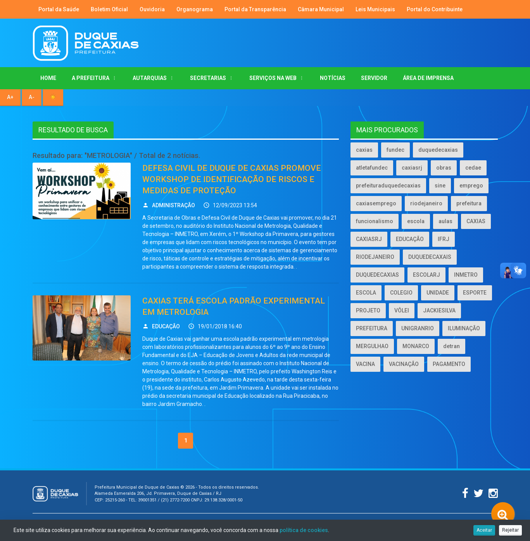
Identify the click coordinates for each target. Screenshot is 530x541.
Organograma (194, 9)
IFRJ (443, 239)
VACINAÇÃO (404, 364)
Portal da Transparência (255, 9)
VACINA (365, 364)
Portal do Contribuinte (435, 9)
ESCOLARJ (426, 275)
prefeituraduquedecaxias (388, 185)
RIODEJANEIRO (375, 257)
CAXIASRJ (369, 239)
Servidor (374, 78)
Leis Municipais (375, 9)
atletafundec (372, 168)
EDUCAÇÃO (166, 326)
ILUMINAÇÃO (464, 328)
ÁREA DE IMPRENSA (428, 78)
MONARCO (415, 346)
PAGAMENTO (449, 364)
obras (443, 168)
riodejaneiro (426, 203)
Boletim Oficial (109, 9)
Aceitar (484, 530)
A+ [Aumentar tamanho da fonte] (10, 97)
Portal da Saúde (58, 9)
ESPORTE (475, 293)
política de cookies (304, 530)
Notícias (332, 78)
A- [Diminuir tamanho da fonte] (32, 97)
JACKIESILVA (439, 310)
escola (416, 221)
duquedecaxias (438, 150)
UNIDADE (437, 293)
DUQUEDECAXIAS (377, 275)
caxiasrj (412, 168)
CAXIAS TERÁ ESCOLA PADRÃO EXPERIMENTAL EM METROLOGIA (233, 306)
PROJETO (368, 310)
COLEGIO (401, 293)
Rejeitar (510, 530)
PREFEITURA (371, 328)
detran (451, 346)
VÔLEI (401, 310)
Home (48, 78)
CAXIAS (475, 221)
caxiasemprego (376, 203)
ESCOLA (366, 293)
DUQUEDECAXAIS (429, 257)
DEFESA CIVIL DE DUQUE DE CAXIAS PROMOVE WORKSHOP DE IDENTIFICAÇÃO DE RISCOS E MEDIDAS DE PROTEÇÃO (231, 179)
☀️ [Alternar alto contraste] (53, 97)
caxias (364, 150)
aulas (445, 221)
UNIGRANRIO (417, 328)
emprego (471, 185)
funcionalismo (374, 221)
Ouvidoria (152, 9)
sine (440, 185)
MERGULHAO (372, 346)
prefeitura (469, 203)
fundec (395, 150)
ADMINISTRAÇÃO (173, 205)
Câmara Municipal (321, 9)
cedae (473, 168)
